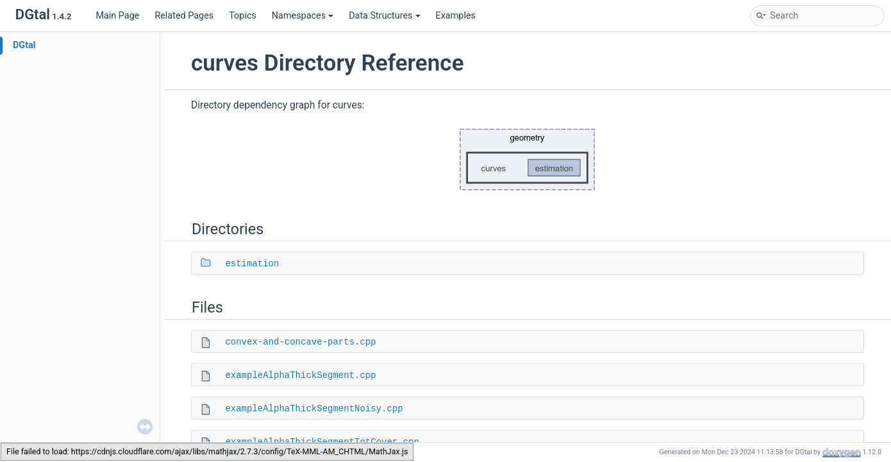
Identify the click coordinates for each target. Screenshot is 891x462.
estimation (252, 264)
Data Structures (384, 15)
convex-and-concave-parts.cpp (300, 342)
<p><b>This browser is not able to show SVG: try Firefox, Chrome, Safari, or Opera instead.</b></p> (527, 159)
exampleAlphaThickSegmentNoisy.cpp (314, 409)
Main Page (117, 15)
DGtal (24, 45)
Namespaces (302, 15)
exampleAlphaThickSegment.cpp (300, 375)
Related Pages (183, 15)
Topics (242, 15)
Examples (456, 15)
